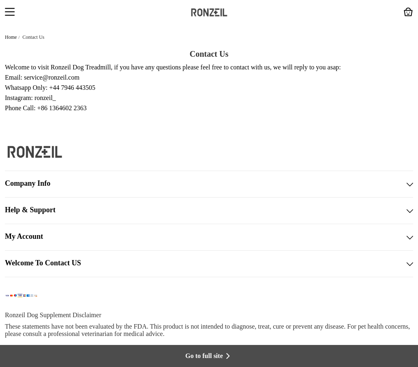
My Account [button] (209, 237)
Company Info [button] (209, 184)
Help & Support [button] (209, 211)
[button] (10, 12)
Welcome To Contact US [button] (209, 264)
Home (11, 37)
